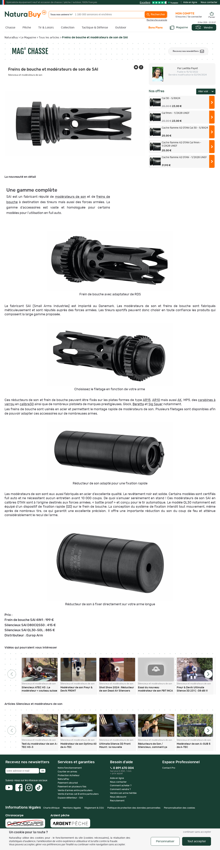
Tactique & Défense (95, 27)
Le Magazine (28, 37)
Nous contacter (209, 2)
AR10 (156, 400)
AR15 (147, 400)
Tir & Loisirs (46, 27)
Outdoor (120, 27)
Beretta (138, 404)
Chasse (10, 27)
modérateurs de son (70, 196)
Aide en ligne (190, 2)
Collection (67, 27)
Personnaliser (165, 841)
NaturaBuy (11, 37)
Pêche (27, 27)
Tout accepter (196, 841)
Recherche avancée (157, 20)
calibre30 (27, 404)
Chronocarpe (25, 821)
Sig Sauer (155, 404)
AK (179, 400)
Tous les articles (49, 37)
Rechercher (155, 14)
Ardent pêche (70, 820)
